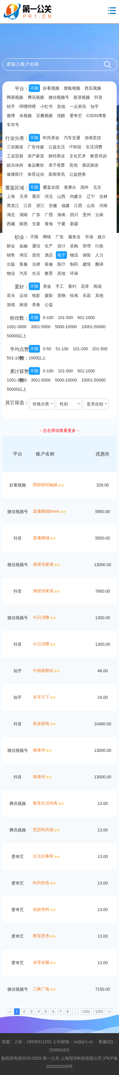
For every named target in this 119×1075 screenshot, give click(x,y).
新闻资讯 (56, 174)
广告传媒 (36, 146)
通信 (36, 246)
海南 (61, 214)
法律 (36, 264)
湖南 (23, 214)
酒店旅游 (90, 165)
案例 (61, 485)
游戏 (11, 304)
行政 (99, 246)
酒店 (49, 255)
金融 (23, 246)
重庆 (36, 196)
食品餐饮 (36, 165)
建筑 (87, 264)
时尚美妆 (51, 137)
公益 (49, 304)
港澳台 (70, 187)
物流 (74, 255)
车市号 (13, 124)
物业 (11, 273)
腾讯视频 (36, 97)
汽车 (23, 273)
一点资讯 (78, 106)
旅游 (23, 304)
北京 (97, 187)
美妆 (47, 286)
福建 (65, 205)
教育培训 (98, 156)
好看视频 (51, 88)
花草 (85, 286)
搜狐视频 (72, 88)
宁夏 (61, 223)
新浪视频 (81, 97)
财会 (11, 246)
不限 (34, 88)
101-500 (65, 317)
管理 (87, 246)
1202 (99, 1012)
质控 (36, 255)
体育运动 (36, 174)
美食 (36, 304)
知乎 (94, 106)
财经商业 (56, 156)
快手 (11, 106)
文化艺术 (77, 156)
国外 (85, 187)
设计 (61, 246)
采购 (74, 246)
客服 (23, 264)
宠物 (61, 295)
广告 (60, 236)
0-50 (47, 348)
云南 (99, 214)
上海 (11, 196)
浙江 (40, 205)
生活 (36, 273)
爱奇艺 (76, 115)
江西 (78, 205)
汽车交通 (72, 137)
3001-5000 (41, 326)
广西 (49, 214)
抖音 (98, 97)
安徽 (53, 205)
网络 (47, 236)
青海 (49, 223)
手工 (60, 286)
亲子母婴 (56, 165)
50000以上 (16, 335)
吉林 (103, 196)
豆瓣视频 (44, 115)
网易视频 (15, 97)
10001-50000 (93, 326)
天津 (23, 196)
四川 (74, 214)
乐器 (87, 295)
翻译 (99, 264)
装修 (49, 264)
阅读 (97, 286)
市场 (89, 236)
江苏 (28, 205)
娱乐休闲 (15, 165)
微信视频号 (58, 97)
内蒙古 (76, 196)
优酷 (61, 115)
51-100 (62, 348)
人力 (99, 255)
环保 (74, 273)
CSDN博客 (96, 115)
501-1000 (86, 317)
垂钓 (72, 286)
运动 (23, 295)
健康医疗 (15, 174)
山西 (61, 196)
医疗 (61, 264)
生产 (49, 246)
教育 (49, 273)
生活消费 (94, 146)
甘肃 (36, 223)
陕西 (23, 223)
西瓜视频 (93, 88)
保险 (87, 255)
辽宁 (91, 196)
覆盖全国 (51, 187)
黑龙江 (13, 205)
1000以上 (37, 358)
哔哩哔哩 (27, 106)
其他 (61, 106)
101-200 (80, 348)
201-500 (99, 348)
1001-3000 (16, 326)
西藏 (11, 223)
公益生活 (56, 146)
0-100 (48, 317)
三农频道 (15, 146)
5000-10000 (66, 326)
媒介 (102, 236)
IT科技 (75, 146)
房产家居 (36, 156)
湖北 (11, 214)
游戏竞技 (93, 137)
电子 (61, 255)
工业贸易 (15, 156)
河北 (49, 196)
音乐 (11, 295)
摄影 (49, 295)
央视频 (25, 115)
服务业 (74, 236)
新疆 (74, 223)
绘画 (74, 295)
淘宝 (23, 255)
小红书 (46, 106)
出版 (11, 264)
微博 (11, 115)
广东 (36, 214)
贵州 (87, 214)
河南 (103, 205)
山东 (91, 205)
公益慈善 (77, 174)
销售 (11, 255)
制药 (74, 264)
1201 (86, 1012)
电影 (36, 295)
